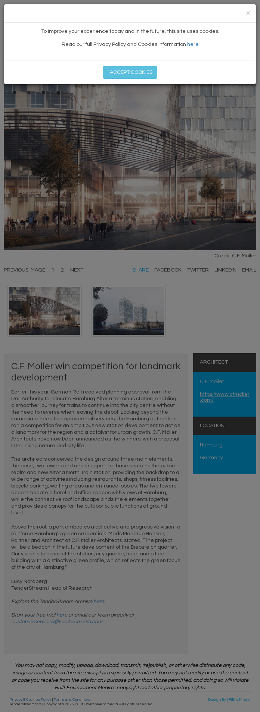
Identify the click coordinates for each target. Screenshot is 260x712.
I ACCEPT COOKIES (130, 72)
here (193, 44)
